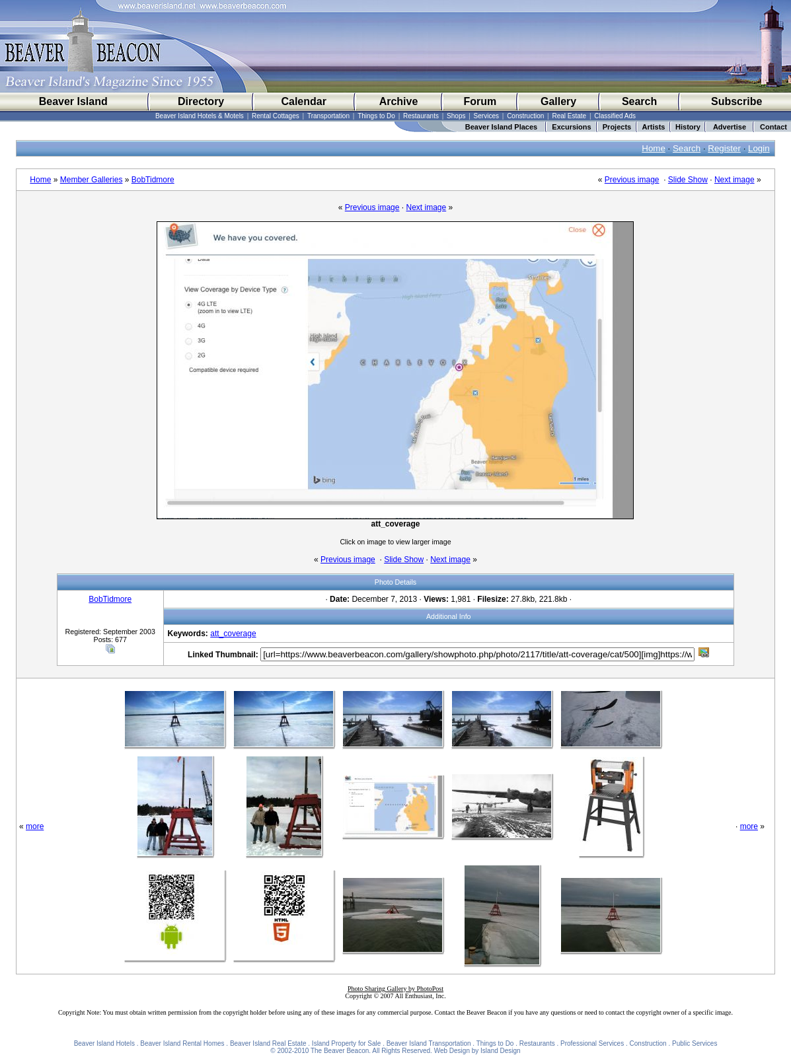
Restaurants (421, 116)
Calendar (303, 101)
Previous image (632, 179)
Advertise (729, 127)
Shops (456, 116)
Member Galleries (91, 179)
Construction (525, 116)
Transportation (328, 116)
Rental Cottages (275, 116)
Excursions (571, 127)
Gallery (558, 101)
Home (653, 148)
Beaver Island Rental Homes (182, 1043)
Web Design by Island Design (477, 1050)
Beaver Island (73, 101)
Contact (773, 127)
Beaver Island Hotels (104, 1043)
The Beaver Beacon (340, 1050)
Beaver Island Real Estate (268, 1043)
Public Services (694, 1043)
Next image (734, 179)
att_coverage (233, 633)
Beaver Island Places (501, 127)
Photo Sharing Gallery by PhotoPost (395, 988)
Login (759, 148)
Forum (480, 101)
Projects (617, 127)
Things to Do (376, 116)
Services (486, 116)
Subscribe (736, 101)
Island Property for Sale (346, 1043)
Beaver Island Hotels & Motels (199, 116)
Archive (398, 101)
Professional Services (592, 1043)
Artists (653, 127)
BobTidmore (153, 179)
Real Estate (569, 116)
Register (724, 148)
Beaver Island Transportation (429, 1043)
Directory (201, 101)
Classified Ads (615, 116)
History (687, 127)
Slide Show (688, 179)
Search (639, 101)
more (35, 826)
